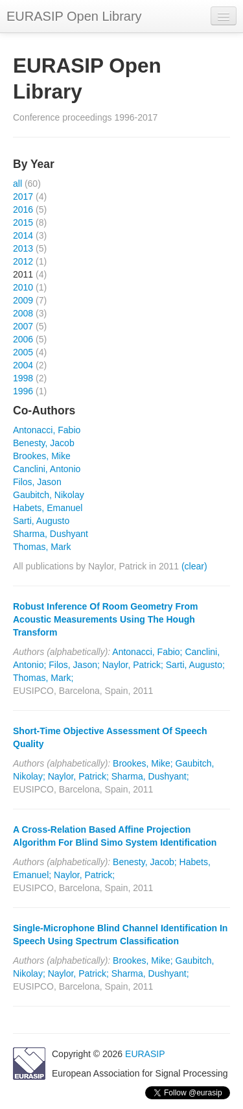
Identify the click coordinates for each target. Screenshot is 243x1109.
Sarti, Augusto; (195, 665)
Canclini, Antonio (46, 469)
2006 (23, 339)
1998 (23, 378)
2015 (23, 222)
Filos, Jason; (74, 665)
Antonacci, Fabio (46, 430)
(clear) (194, 566)
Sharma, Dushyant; (150, 776)
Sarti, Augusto (41, 521)
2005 (23, 352)
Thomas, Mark (42, 547)
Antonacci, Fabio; (147, 652)
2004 (23, 365)
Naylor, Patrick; (132, 665)
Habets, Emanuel (47, 508)
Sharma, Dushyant (50, 534)
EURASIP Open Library (74, 16)
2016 (23, 209)
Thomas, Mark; (43, 678)
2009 (23, 300)
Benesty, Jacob (44, 443)
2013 (23, 248)
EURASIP (145, 1054)
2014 (23, 235)
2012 (23, 261)
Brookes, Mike (42, 456)
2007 (23, 326)
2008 (23, 313)
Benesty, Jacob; (145, 862)
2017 (23, 196)
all (17, 183)
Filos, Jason (37, 482)
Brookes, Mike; (143, 763)
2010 (23, 287)
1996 (23, 391)
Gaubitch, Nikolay (48, 495)
